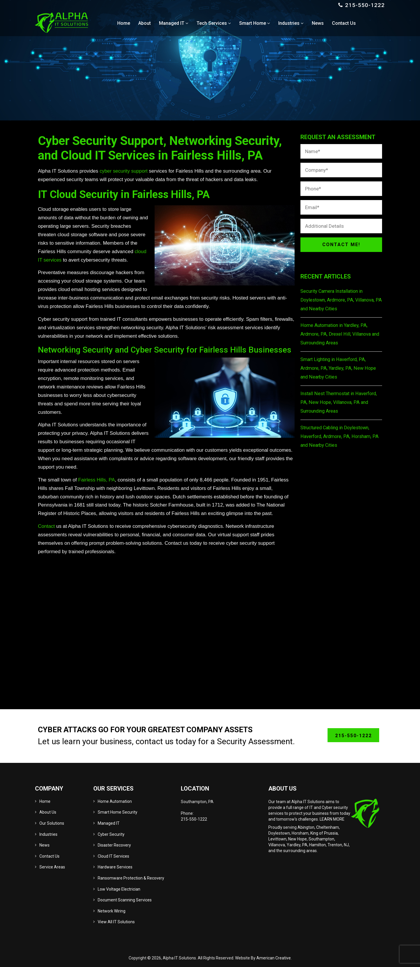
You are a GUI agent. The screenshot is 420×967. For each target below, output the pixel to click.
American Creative (273, 958)
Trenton (335, 844)
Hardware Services (115, 867)
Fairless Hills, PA (96, 480)
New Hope (297, 839)
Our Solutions (51, 823)
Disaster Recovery (114, 845)
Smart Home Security (117, 812)
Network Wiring (111, 911)
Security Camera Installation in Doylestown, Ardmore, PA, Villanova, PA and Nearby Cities (339, 300)
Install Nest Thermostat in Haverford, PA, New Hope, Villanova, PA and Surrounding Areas (341, 402)
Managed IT (109, 823)
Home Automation (115, 801)
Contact (46, 526)
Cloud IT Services (113, 856)
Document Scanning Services (125, 900)
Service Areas (52, 867)
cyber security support (123, 171)
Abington (306, 827)
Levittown (277, 839)
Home (44, 801)
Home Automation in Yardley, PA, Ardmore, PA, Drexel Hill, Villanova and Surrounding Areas (336, 334)
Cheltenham (327, 827)
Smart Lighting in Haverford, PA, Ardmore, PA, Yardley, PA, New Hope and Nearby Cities (339, 368)
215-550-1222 (365, 5)
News (44, 845)
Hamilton (317, 844)
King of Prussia (324, 833)
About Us (47, 812)
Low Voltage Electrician (119, 889)
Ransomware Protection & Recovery (131, 878)
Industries (48, 834)
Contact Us (49, 856)
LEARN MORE (332, 819)
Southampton (321, 839)
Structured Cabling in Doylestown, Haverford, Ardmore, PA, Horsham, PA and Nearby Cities (341, 436)
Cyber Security (111, 834)
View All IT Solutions (116, 921)
